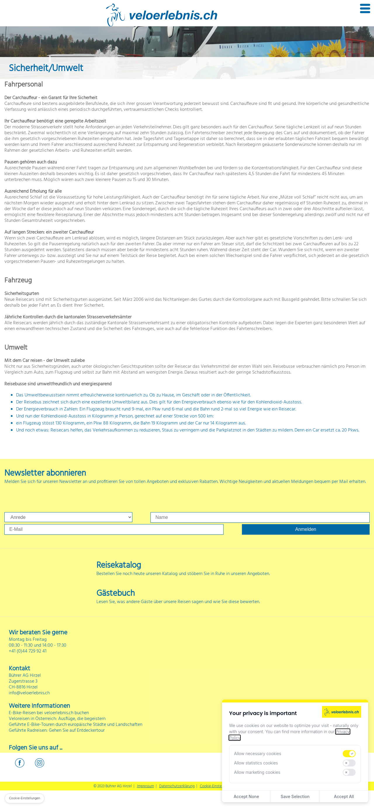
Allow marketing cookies (257, 772)
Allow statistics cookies (256, 762)
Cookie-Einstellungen (217, 786)
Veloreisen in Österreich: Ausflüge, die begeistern (57, 719)
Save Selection (295, 796)
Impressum (145, 786)
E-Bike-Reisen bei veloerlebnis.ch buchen (49, 713)
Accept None (246, 796)
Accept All (344, 796)
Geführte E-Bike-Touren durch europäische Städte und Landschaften (75, 724)
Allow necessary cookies (257, 753)
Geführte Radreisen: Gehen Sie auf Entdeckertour (57, 730)
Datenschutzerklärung (177, 786)
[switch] (349, 753)
